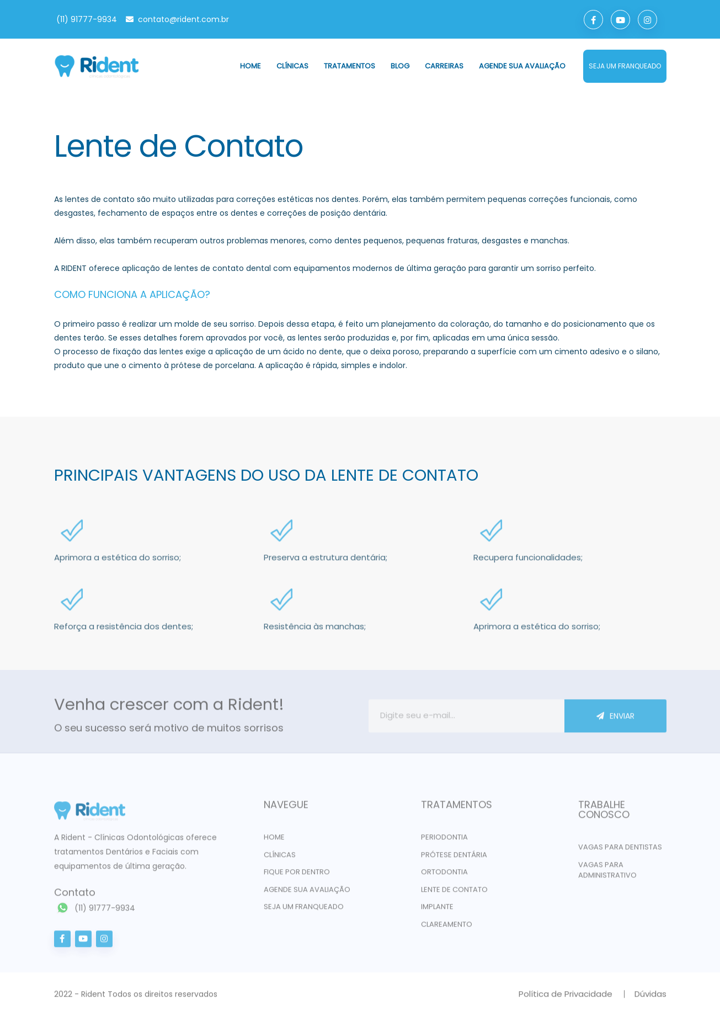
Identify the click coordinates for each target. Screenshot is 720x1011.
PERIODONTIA (444, 841)
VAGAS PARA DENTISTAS (620, 850)
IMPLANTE (437, 910)
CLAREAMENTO (446, 928)
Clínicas (292, 66)
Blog (400, 66)
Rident (93, 997)
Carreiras (444, 66)
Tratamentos (349, 66)
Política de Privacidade (565, 997)
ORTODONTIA (444, 875)
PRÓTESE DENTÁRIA (454, 858)
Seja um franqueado (304, 910)
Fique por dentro (297, 875)
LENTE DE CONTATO (454, 893)
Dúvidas (650, 997)
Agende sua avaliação (522, 66)
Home (250, 66)
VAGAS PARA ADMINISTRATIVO (607, 874)
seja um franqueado (625, 66)
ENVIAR (615, 719)
